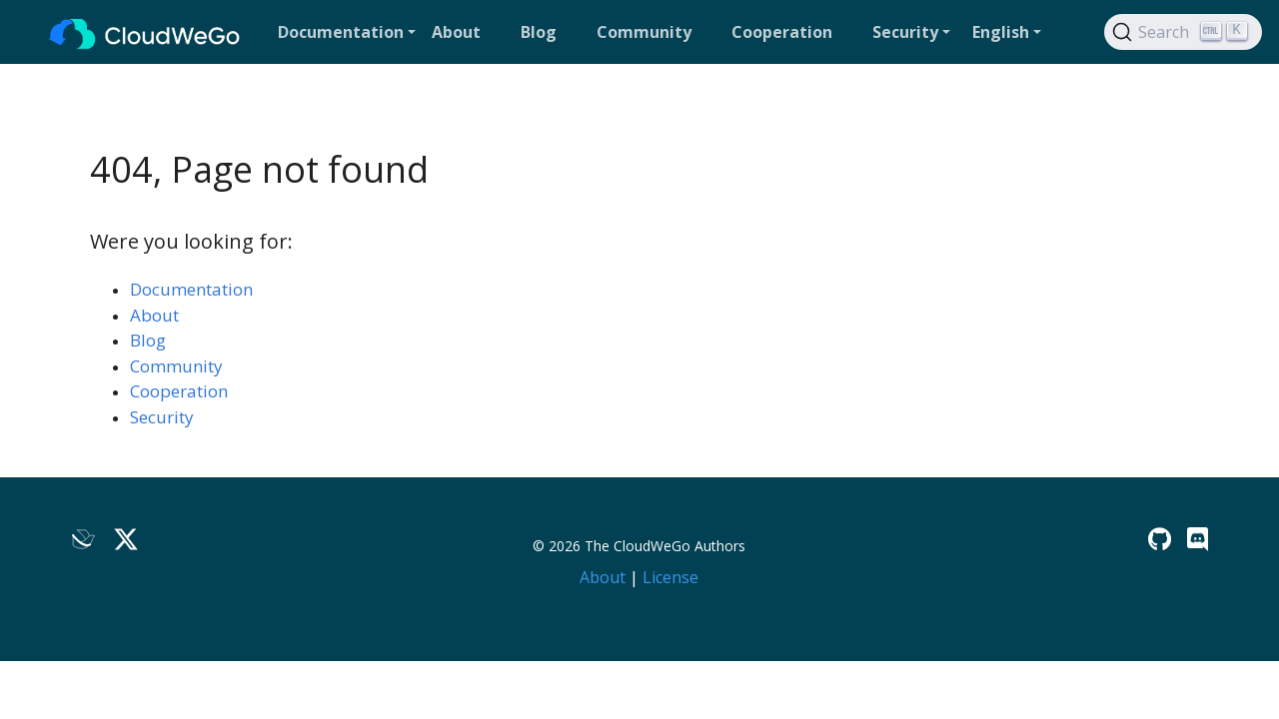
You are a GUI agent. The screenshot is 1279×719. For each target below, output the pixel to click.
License (670, 577)
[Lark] (84, 538)
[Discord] (1197, 538)
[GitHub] (1159, 538)
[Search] (1183, 32)
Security (162, 416)
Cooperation (179, 390)
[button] (347, 32)
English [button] (1000, 32)
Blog (148, 340)
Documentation (191, 289)
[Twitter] (126, 538)
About (154, 315)
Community (176, 366)
